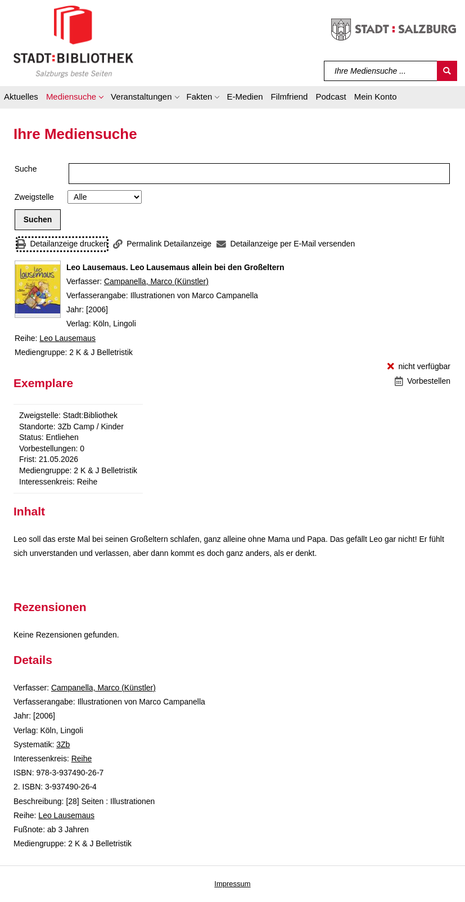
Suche (26, 168)
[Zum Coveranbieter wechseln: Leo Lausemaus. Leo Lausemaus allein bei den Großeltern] (38, 289)
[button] (74, 98)
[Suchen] (447, 71)
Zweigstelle (34, 196)
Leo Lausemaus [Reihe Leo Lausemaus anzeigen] (67, 338)
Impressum (232, 883)
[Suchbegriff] (381, 71)
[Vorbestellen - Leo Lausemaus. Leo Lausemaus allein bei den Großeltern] (422, 381)
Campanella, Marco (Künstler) (156, 281)
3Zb (63, 744)
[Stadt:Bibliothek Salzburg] (73, 41)
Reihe (81, 758)
